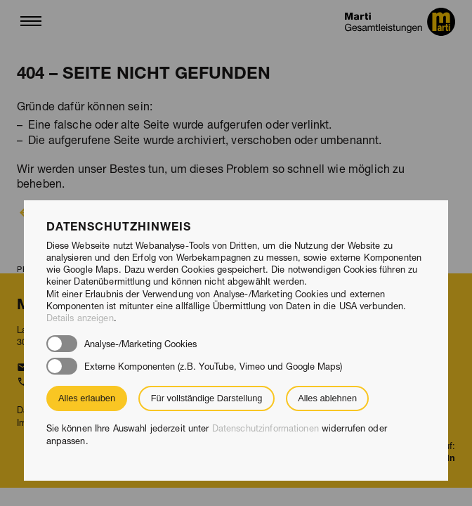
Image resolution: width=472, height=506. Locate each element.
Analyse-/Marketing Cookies (140, 344)
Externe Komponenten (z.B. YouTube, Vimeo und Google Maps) (213, 366)
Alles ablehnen (327, 398)
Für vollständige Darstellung (207, 398)
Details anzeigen (80, 318)
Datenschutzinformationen (265, 428)
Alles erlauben (86, 398)
